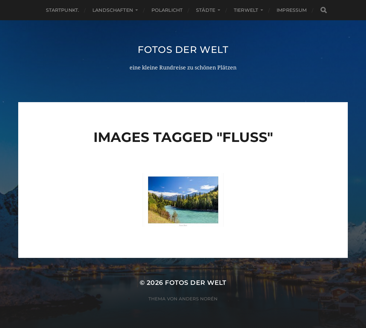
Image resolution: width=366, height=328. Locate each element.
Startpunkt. (62, 10)
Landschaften (112, 10)
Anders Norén (198, 298)
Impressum (292, 10)
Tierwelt (246, 10)
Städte (205, 10)
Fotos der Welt (183, 49)
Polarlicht (166, 10)
